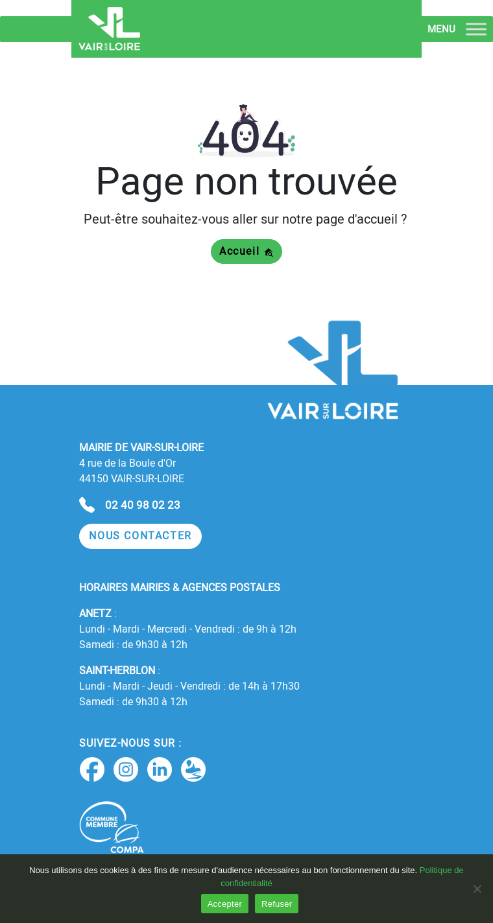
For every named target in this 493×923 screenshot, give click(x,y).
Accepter (225, 904)
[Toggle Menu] (476, 29)
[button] (140, 536)
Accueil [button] (246, 251)
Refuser (276, 904)
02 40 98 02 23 (142, 504)
